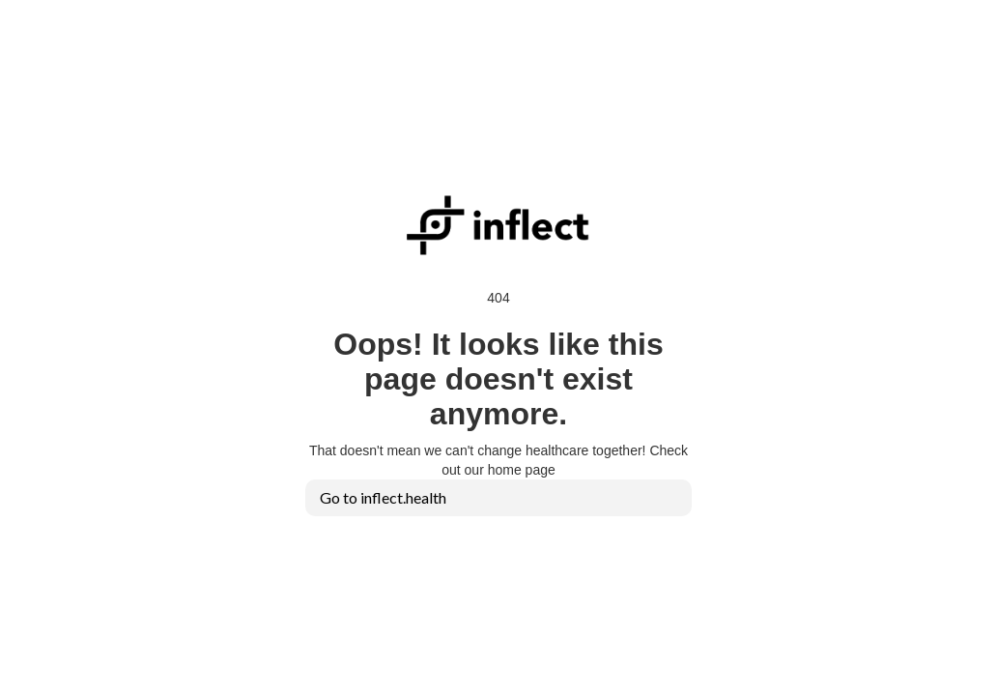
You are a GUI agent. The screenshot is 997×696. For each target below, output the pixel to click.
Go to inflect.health (383, 497)
